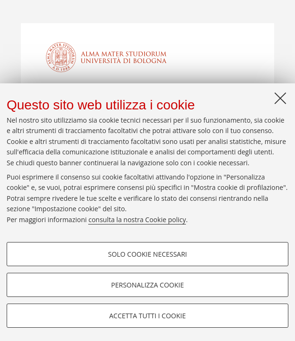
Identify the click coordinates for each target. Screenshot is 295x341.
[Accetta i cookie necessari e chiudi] (280, 98)
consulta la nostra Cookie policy (137, 219)
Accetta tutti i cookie (147, 315)
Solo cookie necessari (147, 254)
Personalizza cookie (147, 284)
